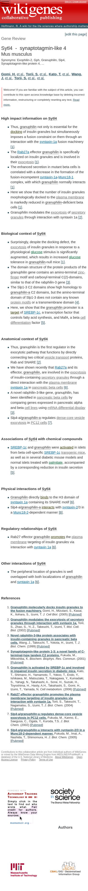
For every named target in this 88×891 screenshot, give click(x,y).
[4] (77, 302)
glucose (36, 252)
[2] (80, 217)
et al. (20, 74)
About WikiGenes (64, 757)
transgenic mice (73, 452)
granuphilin (28, 127)
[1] (12, 147)
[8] (61, 512)
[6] (66, 387)
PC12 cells (39, 423)
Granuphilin (19, 497)
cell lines (31, 408)
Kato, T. (55, 74)
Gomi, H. (8, 74)
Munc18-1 (65, 177)
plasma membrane (70, 197)
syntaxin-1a (48, 142)
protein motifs (21, 302)
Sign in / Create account (75, 1)
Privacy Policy (28, 759)
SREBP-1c (32, 312)
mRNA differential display (66, 408)
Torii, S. (32, 74)
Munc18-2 (20, 512)
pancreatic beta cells (47, 387)
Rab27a (23, 152)
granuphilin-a (20, 292)
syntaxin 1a (19, 387)
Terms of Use (46, 759)
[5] (43, 323)
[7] (50, 423)
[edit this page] (76, 34)
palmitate (55, 462)
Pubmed (75, 614)
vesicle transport (57, 357)
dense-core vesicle (71, 418)
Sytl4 (52, 118)
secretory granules (55, 377)
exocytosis (26, 162)
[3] (68, 282)
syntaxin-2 (70, 507)
